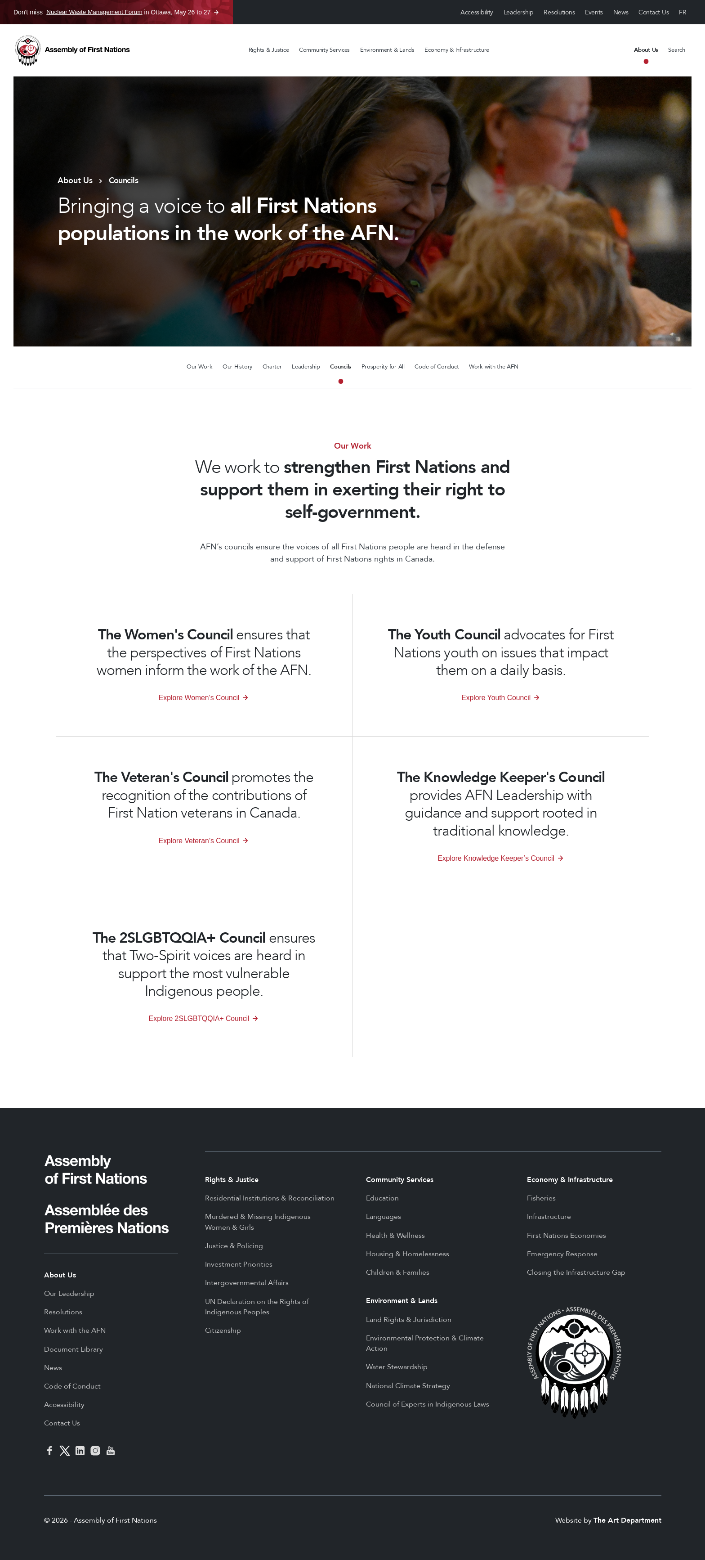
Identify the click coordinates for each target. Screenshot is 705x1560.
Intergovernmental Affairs (247, 1283)
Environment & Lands (387, 50)
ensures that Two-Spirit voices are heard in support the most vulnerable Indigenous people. (204, 965)
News (621, 12)
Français (683, 12)
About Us (646, 50)
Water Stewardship (397, 1367)
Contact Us (653, 12)
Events (594, 12)
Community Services (324, 50)
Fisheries (541, 1198)
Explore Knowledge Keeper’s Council (495, 858)
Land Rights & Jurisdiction (408, 1320)
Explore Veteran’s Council (199, 841)
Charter (272, 367)
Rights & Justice (269, 50)
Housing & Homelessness (407, 1254)
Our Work (199, 367)
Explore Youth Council (496, 697)
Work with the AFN (493, 367)
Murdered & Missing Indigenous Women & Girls (258, 1222)
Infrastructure (549, 1217)
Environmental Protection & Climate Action (425, 1343)
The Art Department (627, 1520)
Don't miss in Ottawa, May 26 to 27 (111, 12)
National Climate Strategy (408, 1386)
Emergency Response (562, 1254)
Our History (237, 367)
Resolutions (559, 12)
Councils (340, 367)
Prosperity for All (383, 367)
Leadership (519, 12)
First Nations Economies (566, 1236)
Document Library (73, 1349)
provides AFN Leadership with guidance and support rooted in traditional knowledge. (501, 804)
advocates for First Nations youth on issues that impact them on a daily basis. (501, 652)
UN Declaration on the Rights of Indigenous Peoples (257, 1307)
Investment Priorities (238, 1264)
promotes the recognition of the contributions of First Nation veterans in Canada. (203, 795)
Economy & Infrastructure (456, 50)
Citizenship (223, 1330)
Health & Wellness (395, 1236)
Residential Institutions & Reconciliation (270, 1198)
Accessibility (476, 12)
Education (382, 1198)
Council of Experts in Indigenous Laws (427, 1404)
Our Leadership (69, 1294)
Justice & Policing (234, 1246)
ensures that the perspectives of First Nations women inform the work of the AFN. (204, 652)
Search (676, 50)
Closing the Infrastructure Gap (576, 1272)
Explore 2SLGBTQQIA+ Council (199, 1018)
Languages (383, 1217)
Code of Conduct (437, 367)
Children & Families (397, 1272)
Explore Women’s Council (199, 697)
